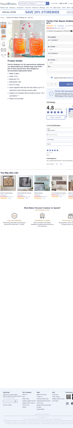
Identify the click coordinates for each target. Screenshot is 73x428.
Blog (23, 396)
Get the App (55, 401)
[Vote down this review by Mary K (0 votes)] (61, 164)
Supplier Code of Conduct (28, 403)
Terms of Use (25, 405)
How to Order (40, 403)
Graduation (20, 7)
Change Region (40, 409)
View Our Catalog (7, 405)
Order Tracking (56, 396)
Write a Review (56, 117)
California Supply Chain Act (29, 401)
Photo (68, 7)
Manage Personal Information (44, 405)
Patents (24, 407)
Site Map (39, 407)
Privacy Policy (25, 398)
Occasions (28, 7)
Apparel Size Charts (41, 394)
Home (64, 7)
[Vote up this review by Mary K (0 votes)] (56, 164)
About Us (24, 394)
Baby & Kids (57, 7)
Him (47, 7)
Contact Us (39, 396)
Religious (13, 7)
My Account (55, 394)
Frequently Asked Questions (44, 401)
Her (51, 7)
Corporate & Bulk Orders (43, 398)
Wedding (42, 7)
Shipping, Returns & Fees (58, 398)
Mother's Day (4, 7)
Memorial (35, 7)
